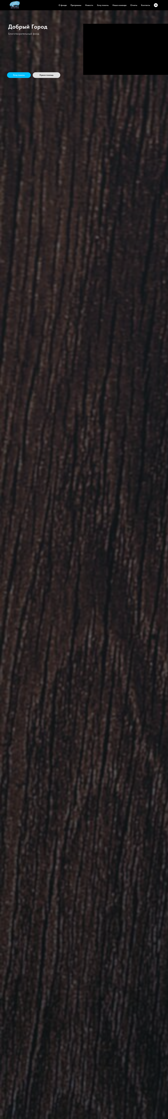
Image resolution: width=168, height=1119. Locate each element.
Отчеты (133, 5)
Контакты (145, 5)
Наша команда (119, 5)
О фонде (63, 5)
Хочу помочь (103, 5)
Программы (76, 5)
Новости (89, 5)
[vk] (156, 5)
